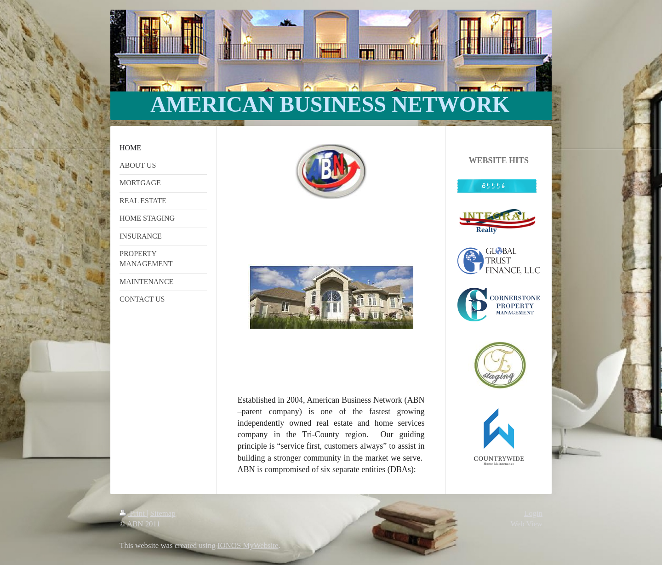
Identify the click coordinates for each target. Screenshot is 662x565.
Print (133, 513)
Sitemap (163, 513)
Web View (526, 523)
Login (533, 513)
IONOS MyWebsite (247, 545)
